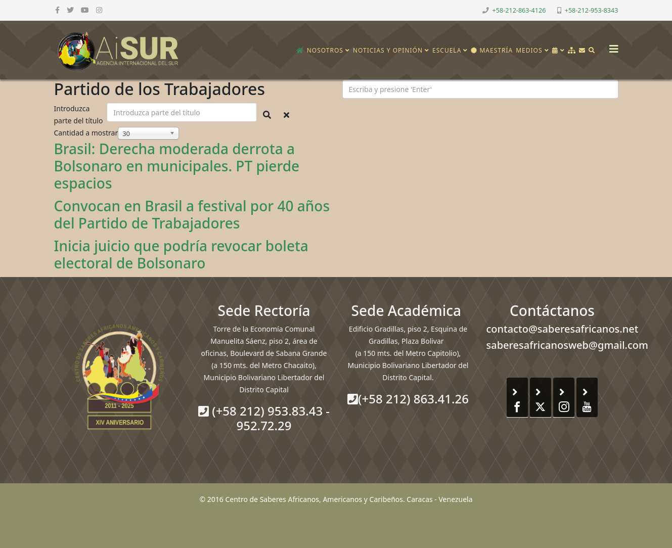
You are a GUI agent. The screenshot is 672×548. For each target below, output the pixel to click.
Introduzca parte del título (79, 114)
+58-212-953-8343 (591, 10)
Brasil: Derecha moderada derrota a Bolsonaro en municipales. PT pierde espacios (177, 165)
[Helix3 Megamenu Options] (611, 46)
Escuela (446, 50)
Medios (529, 50)
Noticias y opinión (388, 50)
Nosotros (325, 50)
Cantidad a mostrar (86, 133)
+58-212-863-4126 (519, 10)
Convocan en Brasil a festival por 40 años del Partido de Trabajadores (192, 214)
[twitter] (70, 10)
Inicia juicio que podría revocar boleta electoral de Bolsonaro (181, 254)
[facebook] (57, 10)
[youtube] (85, 10)
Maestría (492, 50)
